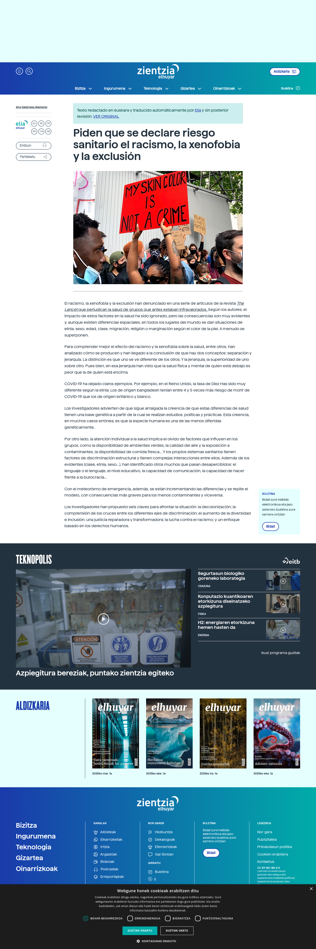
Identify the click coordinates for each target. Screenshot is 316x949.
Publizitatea (267, 839)
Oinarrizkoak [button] (227, 88)
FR (48, 123)
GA (48, 131)
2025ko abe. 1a (156, 773)
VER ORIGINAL (106, 116)
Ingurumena (36, 836)
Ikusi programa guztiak (280, 653)
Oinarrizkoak (37, 869)
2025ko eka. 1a (263, 773)
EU (34, 123)
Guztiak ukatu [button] (177, 930)
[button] (19, 70)
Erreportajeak (109, 877)
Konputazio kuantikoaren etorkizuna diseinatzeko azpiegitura (225, 601)
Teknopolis (34, 559)
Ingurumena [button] (118, 88)
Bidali (270, 527)
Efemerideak (162, 847)
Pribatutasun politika (274, 847)
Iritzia (101, 847)
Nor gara (264, 832)
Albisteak (105, 832)
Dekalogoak (161, 839)
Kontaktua (265, 862)
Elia (198, 110)
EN (34, 131)
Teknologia (33, 847)
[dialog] (158, 916)
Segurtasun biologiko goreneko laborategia (221, 576)
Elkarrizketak (108, 839)
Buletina (290, 88)
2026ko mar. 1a (102, 773)
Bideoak (104, 862)
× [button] (311, 889)
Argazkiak (105, 854)
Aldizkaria (285, 71)
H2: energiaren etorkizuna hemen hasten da (226, 625)
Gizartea (29, 858)
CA (41, 131)
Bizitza (26, 825)
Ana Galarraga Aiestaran (31, 107)
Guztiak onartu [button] (140, 930)
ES (41, 123)
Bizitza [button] (83, 88)
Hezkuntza (160, 832)
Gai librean (160, 854)
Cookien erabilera (272, 854)
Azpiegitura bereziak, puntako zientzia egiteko (95, 673)
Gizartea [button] (191, 88)
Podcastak (106, 869)
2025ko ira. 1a (208, 773)
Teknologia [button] (156, 88)
